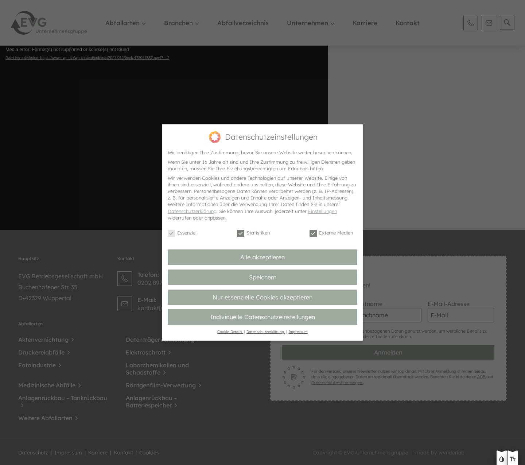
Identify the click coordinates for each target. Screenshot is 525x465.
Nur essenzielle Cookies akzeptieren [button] (262, 297)
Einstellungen (322, 211)
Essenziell (183, 233)
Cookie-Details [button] (230, 331)
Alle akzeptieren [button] (262, 257)
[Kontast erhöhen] (502, 460)
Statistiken (253, 233)
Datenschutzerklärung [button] (265, 331)
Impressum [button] (298, 331)
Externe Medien (331, 233)
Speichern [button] (262, 277)
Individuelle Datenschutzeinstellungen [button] (262, 317)
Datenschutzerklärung (192, 211)
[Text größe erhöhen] (513, 460)
